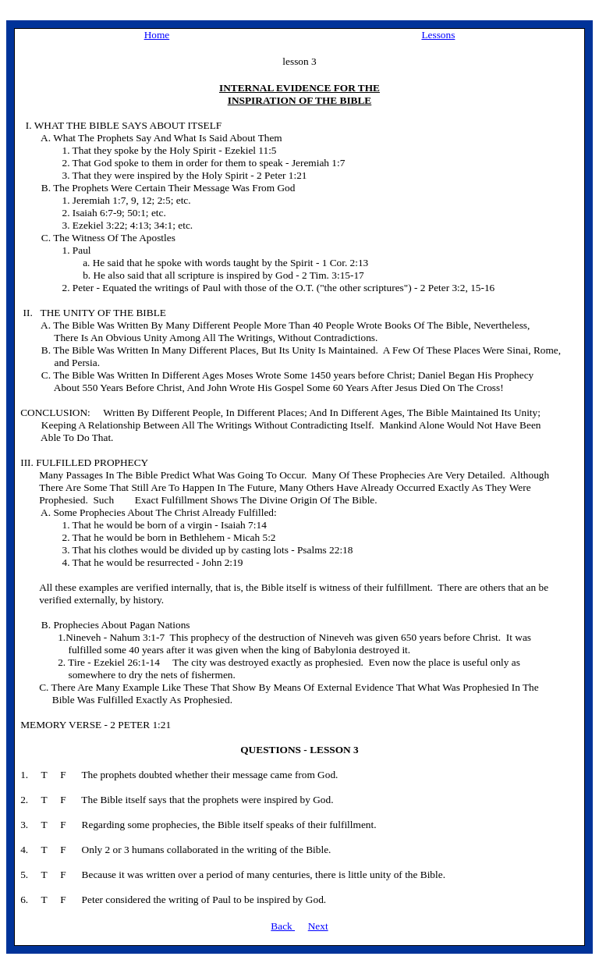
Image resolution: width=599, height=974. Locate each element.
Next (318, 926)
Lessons (438, 35)
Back (283, 926)
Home (157, 35)
